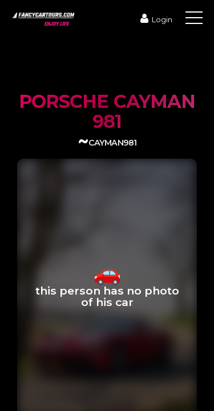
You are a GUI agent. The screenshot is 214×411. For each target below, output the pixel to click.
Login (155, 19)
